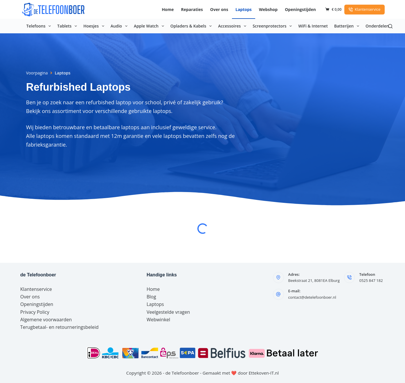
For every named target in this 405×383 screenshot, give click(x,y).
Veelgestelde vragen (168, 312)
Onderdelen (377, 26)
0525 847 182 (371, 280)
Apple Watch (150, 26)
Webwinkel (158, 319)
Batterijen (347, 26)
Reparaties (192, 9)
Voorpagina (37, 73)
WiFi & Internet (312, 26)
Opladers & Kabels (192, 26)
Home (168, 9)
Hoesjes (95, 26)
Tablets (68, 26)
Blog (151, 296)
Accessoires (233, 26)
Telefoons (39, 26)
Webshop (268, 9)
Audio (120, 26)
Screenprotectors (273, 26)
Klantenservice (364, 9)
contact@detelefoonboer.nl (312, 297)
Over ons (219, 9)
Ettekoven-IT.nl (264, 373)
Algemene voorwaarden (46, 319)
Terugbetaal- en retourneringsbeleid (59, 327)
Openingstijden (300, 9)
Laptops (243, 9)
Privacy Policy (34, 312)
